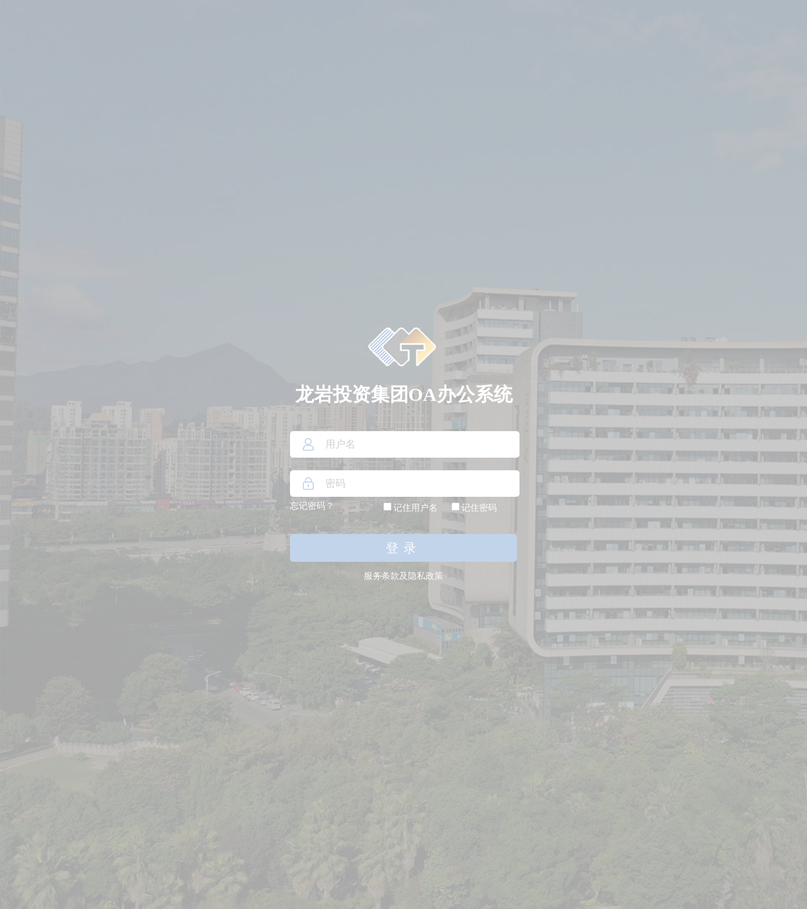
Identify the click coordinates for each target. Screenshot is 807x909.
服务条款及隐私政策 (403, 576)
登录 (403, 548)
